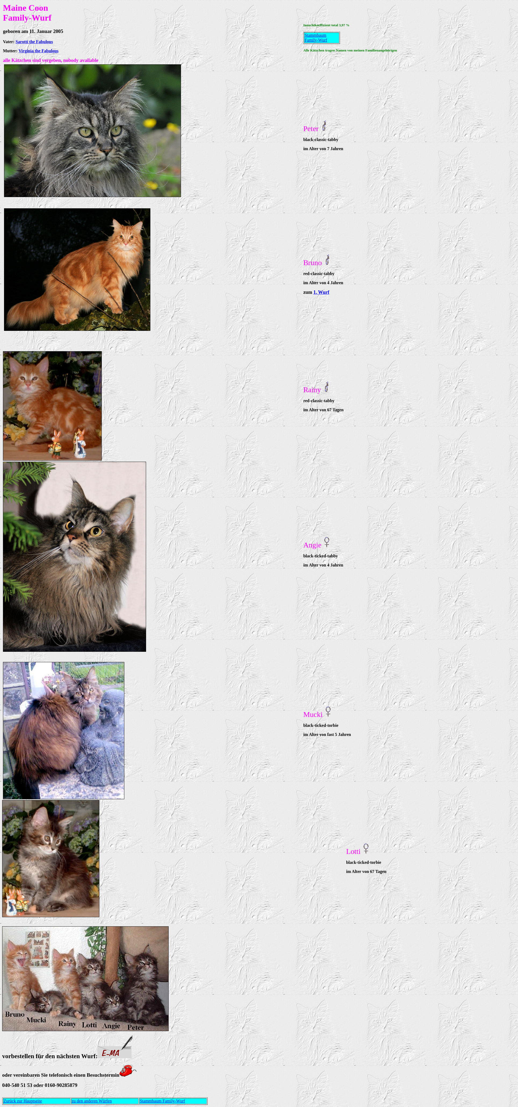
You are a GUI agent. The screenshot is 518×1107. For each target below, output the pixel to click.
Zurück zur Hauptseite (22, 1101)
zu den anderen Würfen (92, 1101)
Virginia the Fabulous (39, 51)
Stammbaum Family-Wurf (316, 37)
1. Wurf (321, 292)
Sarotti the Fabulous (34, 41)
